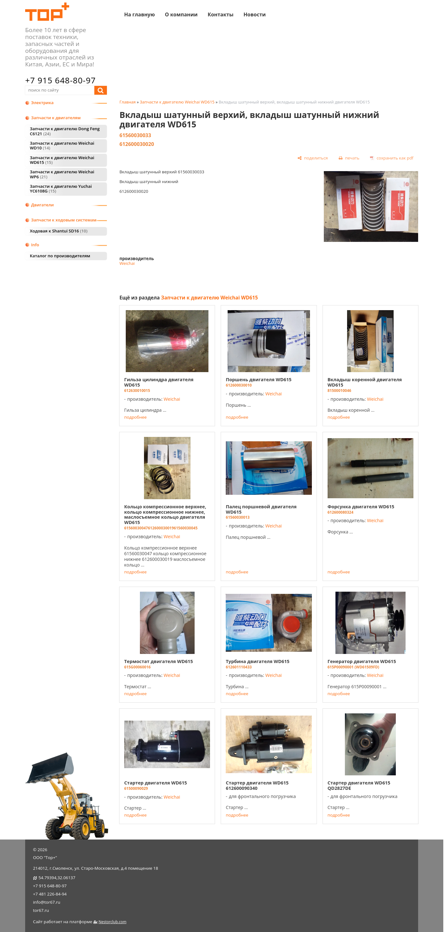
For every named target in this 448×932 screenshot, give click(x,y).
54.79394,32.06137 (56, 877)
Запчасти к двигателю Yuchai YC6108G (61, 188)
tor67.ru (41, 910)
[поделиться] (313, 158)
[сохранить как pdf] (391, 158)
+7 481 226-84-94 (50, 894)
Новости (255, 14)
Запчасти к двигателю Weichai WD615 (62, 160)
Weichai (127, 263)
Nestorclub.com (112, 921)
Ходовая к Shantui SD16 (58, 231)
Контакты (220, 14)
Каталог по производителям (60, 256)
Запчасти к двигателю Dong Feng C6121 (65, 131)
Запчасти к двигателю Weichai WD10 (62, 145)
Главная (127, 102)
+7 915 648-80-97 (60, 80)
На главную (139, 14)
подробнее (135, 417)
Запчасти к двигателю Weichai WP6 (62, 174)
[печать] (349, 158)
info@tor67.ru (46, 902)
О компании (181, 14)
